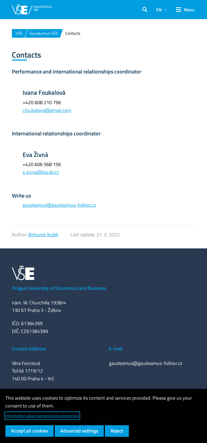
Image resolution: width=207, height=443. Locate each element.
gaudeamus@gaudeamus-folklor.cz (59, 205)
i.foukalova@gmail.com (47, 110)
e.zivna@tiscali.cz (41, 172)
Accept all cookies (29, 430)
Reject (117, 430)
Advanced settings (79, 430)
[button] (145, 9)
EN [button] (159, 9)
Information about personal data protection (42, 416)
